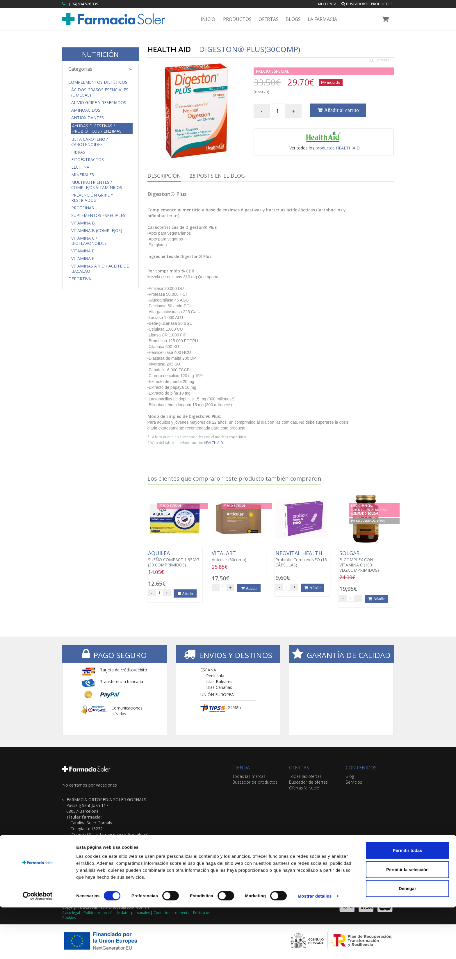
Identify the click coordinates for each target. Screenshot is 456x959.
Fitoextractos (87, 159)
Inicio (208, 19)
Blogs (293, 19)
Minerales (82, 174)
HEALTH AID (213, 442)
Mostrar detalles (315, 947)
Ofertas (269, 19)
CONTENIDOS (361, 767)
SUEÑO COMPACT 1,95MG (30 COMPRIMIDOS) (175, 559)
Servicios (354, 782)
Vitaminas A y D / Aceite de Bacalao (100, 268)
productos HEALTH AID (338, 148)
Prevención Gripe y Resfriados (92, 197)
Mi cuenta (327, 3)
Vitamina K (83, 258)
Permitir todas (407, 901)
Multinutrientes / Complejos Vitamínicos (96, 185)
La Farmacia (322, 19)
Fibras (78, 152)
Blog (350, 776)
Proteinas (82, 208)
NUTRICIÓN (100, 54)
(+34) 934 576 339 (83, 3)
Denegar (407, 939)
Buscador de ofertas (308, 782)
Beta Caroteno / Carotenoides (89, 142)
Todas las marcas (249, 776)
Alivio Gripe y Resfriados (98, 102)
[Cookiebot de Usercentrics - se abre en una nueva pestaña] (37, 947)
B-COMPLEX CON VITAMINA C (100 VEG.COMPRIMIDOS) (366, 561)
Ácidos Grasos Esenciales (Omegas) (99, 92)
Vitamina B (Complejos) (96, 230)
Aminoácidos (85, 110)
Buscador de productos (366, 3)
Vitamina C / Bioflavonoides (89, 241)
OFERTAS (299, 767)
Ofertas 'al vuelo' (304, 788)
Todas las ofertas (305, 776)
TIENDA (241, 767)
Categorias (100, 69)
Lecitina (80, 167)
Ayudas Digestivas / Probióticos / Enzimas (97, 128)
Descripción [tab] (164, 175)
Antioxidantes (87, 117)
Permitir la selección (407, 921)
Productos (237, 19)
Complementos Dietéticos (97, 82)
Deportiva (79, 278)
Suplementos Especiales (98, 215)
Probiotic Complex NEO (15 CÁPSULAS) (302, 559)
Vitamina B (83, 223)
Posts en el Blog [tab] (217, 175)
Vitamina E (82, 251)
